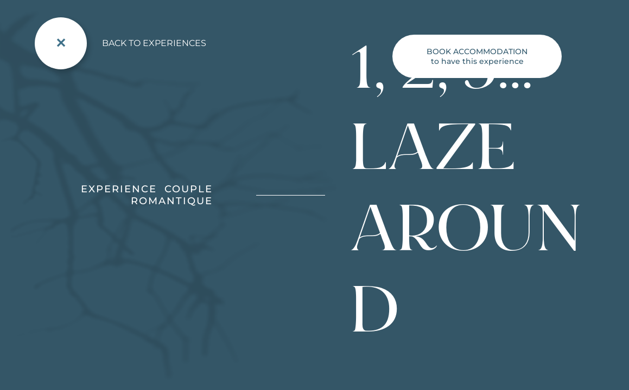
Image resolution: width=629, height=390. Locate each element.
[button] (16, 378)
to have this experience (477, 56)
